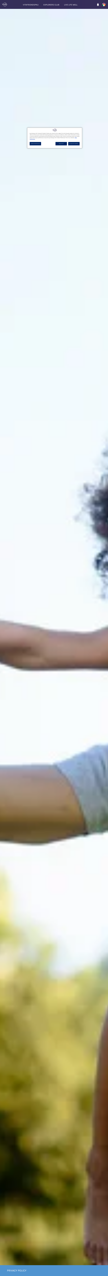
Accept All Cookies (73, 143)
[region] (54, 138)
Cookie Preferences (35, 143)
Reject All (61, 143)
